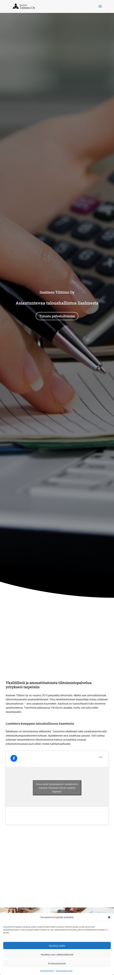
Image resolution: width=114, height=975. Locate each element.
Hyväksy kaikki (57, 945)
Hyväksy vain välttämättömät (57, 954)
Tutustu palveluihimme (57, 316)
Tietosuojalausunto (63, 970)
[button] (109, 917)
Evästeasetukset (57, 963)
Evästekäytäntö (47, 970)
